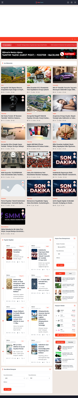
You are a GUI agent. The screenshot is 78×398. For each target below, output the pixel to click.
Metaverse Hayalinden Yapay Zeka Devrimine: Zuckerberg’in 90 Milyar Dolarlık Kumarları (39, 171)
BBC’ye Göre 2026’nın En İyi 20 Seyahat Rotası (18, 314)
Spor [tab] (60, 236)
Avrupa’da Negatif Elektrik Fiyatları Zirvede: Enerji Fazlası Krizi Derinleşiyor (38, 105)
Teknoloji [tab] (70, 305)
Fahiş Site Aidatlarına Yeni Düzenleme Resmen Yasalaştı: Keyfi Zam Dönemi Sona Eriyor (37, 149)
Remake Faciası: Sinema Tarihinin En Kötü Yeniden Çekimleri (68, 329)
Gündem (3, 145)
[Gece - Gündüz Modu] (75, 3)
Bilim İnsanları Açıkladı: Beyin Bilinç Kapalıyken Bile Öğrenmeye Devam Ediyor (65, 127)
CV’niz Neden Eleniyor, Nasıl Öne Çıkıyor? (68, 323)
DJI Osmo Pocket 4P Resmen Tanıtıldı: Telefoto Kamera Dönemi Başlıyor (11, 105)
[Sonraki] (75, 39)
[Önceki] (72, 39)
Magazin (21, 208)
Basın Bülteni (4, 189)
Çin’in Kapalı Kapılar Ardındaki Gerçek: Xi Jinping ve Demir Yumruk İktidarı (63, 171)
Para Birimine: (32, 343)
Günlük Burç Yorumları (17, 213)
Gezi (2, 79)
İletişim (32, 377)
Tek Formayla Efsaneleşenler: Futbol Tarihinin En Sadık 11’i (67, 241)
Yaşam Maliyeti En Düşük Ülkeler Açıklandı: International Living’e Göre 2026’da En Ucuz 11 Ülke (19, 284)
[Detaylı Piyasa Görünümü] (65, 297)
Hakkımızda (33, 375)
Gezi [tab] (70, 236)
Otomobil (55, 79)
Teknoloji (3, 101)
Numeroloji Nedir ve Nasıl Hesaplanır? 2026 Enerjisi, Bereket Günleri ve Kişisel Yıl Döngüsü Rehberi (19, 251)
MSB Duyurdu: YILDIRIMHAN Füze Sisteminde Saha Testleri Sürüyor (12, 149)
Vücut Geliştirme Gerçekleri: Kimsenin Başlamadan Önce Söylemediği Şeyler (68, 254)
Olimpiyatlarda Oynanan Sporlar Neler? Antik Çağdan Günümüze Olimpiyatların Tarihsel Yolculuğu (43, 284)
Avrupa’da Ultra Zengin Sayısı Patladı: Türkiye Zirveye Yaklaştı (12, 127)
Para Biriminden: (8, 343)
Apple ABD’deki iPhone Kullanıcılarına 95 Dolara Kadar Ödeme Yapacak (38, 127)
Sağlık (28, 79)
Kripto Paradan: (60, 206)
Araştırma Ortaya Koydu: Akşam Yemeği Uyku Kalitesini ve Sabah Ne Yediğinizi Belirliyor (64, 105)
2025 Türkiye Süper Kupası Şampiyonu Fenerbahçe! (68, 260)
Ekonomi (29, 101)
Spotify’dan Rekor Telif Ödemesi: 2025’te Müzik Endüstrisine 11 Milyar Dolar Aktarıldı (68, 316)
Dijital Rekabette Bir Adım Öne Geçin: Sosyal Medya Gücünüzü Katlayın (12, 193)
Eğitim (54, 123)
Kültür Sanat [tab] (60, 305)
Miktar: (5, 350)
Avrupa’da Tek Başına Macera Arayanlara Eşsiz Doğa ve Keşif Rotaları (35, 45)
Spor (47, 274)
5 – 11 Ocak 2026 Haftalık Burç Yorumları (43, 246)
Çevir (7, 358)
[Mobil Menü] (2, 2)
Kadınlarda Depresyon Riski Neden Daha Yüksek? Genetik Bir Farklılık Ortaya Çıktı (64, 149)
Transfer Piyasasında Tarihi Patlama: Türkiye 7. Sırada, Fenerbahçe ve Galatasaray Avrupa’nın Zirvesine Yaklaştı (68, 247)
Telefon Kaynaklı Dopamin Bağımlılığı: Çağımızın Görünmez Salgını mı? (68, 310)
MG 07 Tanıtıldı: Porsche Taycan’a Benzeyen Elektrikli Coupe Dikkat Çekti (65, 83)
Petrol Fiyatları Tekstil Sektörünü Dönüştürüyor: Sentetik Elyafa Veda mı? (13, 171)
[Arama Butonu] (71, 2)
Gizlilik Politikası (34, 380)
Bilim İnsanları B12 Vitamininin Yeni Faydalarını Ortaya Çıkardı (38, 83)
